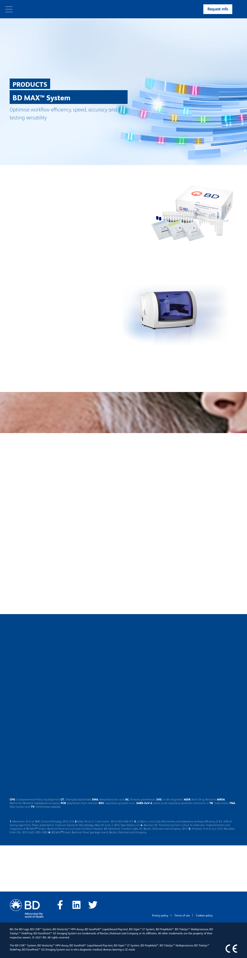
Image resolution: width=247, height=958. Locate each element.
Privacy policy (160, 915)
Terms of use (182, 915)
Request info (217, 9)
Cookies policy (204, 915)
